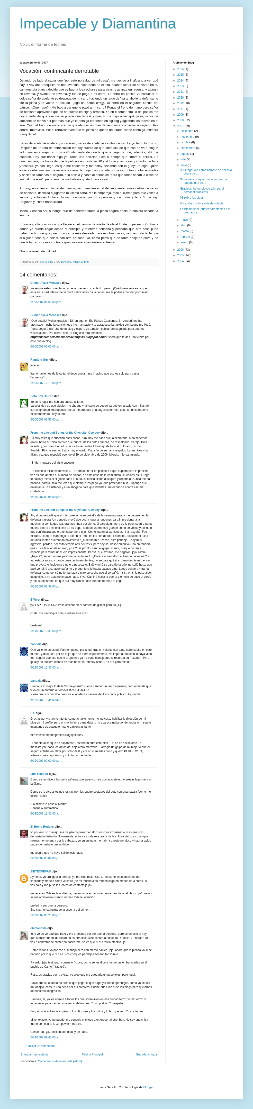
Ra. (32, 713)
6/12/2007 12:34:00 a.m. (46, 700)
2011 (181, 109)
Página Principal (92, 1054)
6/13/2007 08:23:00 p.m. (46, 915)
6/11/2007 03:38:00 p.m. (46, 586)
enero (185, 242)
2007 (181, 126)
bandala (35, 644)
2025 (181, 74)
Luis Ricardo (39, 774)
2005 (181, 255)
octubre (186, 142)
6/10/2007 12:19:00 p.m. (46, 383)
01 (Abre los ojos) (191, 197)
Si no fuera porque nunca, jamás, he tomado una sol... (203, 181)
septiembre (188, 148)
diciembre (187, 131)
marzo (185, 231)
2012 (181, 103)
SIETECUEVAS (40, 871)
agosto (185, 154)
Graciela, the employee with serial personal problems (202, 190)
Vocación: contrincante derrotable (201, 203)
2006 (181, 249)
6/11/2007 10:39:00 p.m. (46, 631)
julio (184, 159)
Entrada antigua (146, 1054)
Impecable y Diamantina (97, 23)
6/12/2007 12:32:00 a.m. (46, 667)
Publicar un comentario (40, 1046)
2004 (181, 261)
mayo (185, 219)
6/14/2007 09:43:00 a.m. (46, 1037)
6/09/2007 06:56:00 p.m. (46, 302)
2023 (181, 86)
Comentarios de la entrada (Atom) (60, 1061)
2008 (181, 120)
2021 (181, 91)
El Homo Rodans (42, 826)
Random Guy (39, 359)
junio (184, 165)
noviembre (188, 136)
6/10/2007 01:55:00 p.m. (46, 419)
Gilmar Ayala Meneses (45, 282)
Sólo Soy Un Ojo (41, 396)
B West (35, 599)
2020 (181, 97)
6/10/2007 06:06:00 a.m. (46, 346)
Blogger (148, 1087)
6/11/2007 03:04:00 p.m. (46, 497)
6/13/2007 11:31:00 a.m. (46, 813)
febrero (186, 236)
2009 (181, 114)
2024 (181, 80)
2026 (181, 69)
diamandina (38, 928)
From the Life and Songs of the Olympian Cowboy (65, 432)
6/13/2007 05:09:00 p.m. (46, 858)
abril (184, 225)
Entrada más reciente (34, 1054)
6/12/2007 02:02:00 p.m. (46, 760)
